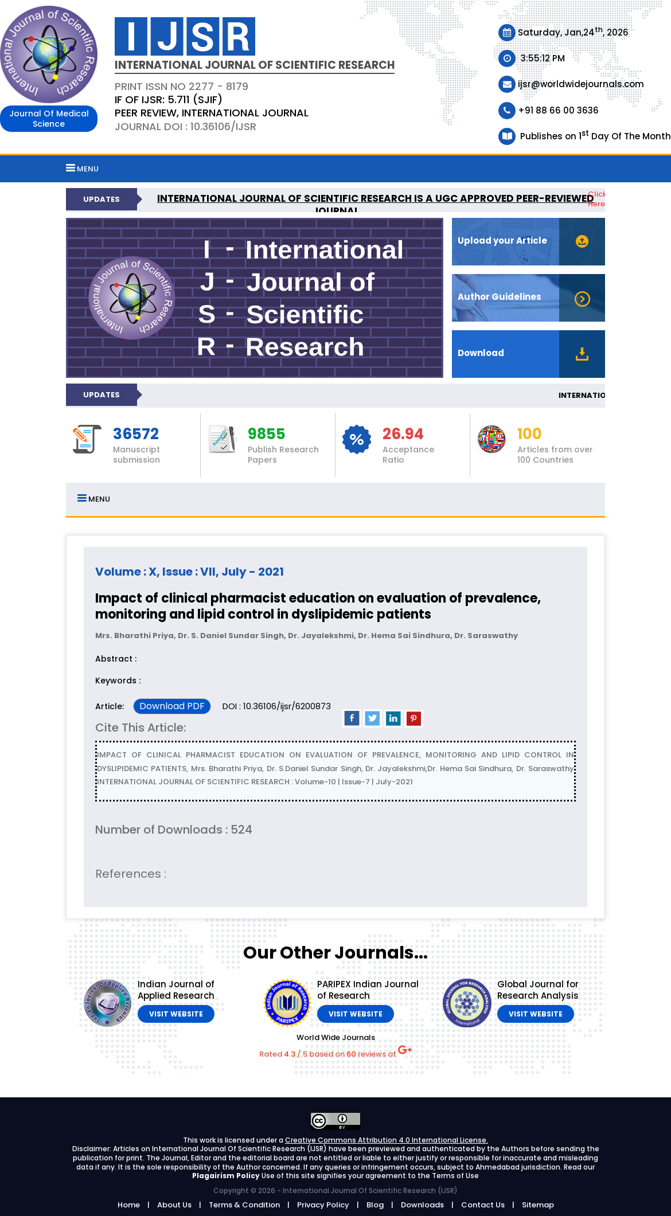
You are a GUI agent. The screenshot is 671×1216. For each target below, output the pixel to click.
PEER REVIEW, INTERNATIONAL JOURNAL (212, 112)
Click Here (597, 199)
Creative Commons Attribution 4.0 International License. (386, 1140)
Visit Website (176, 1014)
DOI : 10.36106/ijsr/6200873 (277, 706)
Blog (375, 1204)
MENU (82, 168)
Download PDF (172, 706)
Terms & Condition (244, 1204)
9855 (267, 434)
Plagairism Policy (227, 1175)
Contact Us (483, 1204)
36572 (136, 434)
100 (529, 434)
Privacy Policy (323, 1204)
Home (129, 1204)
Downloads (422, 1204)
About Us (174, 1204)
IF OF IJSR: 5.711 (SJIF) (169, 99)
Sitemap (538, 1204)
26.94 (403, 434)
